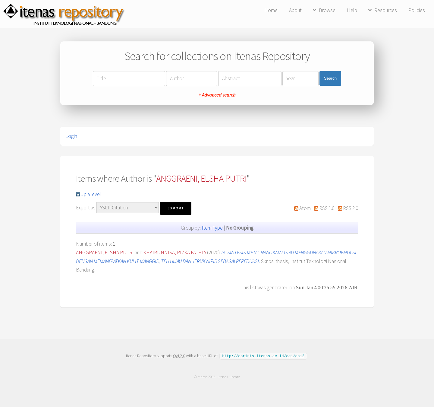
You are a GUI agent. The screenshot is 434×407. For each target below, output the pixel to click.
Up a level (90, 194)
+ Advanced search (217, 95)
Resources (385, 10)
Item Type (212, 227)
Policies (416, 10)
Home (271, 10)
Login (71, 136)
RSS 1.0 (326, 208)
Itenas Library (229, 376)
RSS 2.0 (350, 208)
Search (330, 78)
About (295, 10)
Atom (305, 208)
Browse (327, 10)
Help (352, 10)
